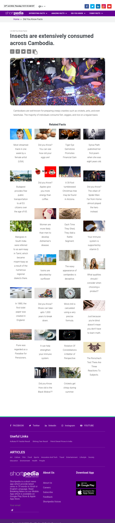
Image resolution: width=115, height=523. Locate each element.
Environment (25, 433)
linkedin (50, 397)
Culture (17, 429)
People (42, 433)
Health (34, 433)
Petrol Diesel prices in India (61, 413)
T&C (101, 498)
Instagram (68, 397)
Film (24, 429)
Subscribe (48, 464)
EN (41, 6)
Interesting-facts (37, 13)
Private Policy (84, 498)
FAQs (68, 498)
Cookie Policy (51, 498)
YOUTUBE (87, 397)
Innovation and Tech (49, 429)
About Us (47, 454)
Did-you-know (77, 13)
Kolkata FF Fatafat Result (20, 413)
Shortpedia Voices (52, 473)
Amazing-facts (58, 13)
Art (11, 429)
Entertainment (72, 429)
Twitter (34, 397)
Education (14, 433)
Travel (61, 429)
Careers (47, 459)
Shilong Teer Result (40, 413)
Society (91, 429)
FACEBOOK (17, 397)
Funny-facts (95, 13)
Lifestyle (83, 429)
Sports (36, 429)
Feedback (47, 469)
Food (30, 429)
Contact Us (32, 498)
